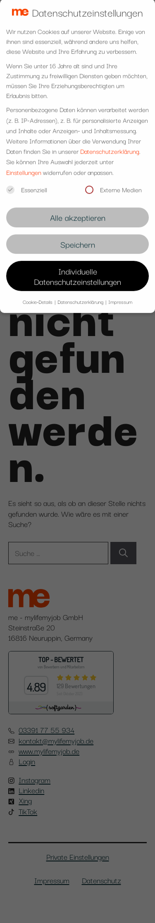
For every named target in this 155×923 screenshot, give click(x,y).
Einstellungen (23, 166)
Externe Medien (113, 183)
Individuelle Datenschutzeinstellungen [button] (77, 270)
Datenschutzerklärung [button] (81, 296)
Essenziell (26, 183)
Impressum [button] (120, 296)
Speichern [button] (77, 238)
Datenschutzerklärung (109, 145)
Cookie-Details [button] (38, 296)
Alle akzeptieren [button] (77, 211)
